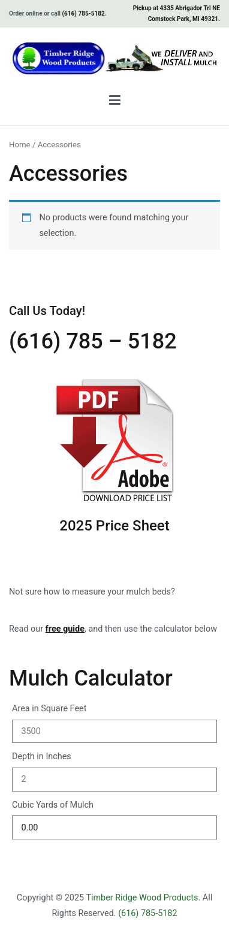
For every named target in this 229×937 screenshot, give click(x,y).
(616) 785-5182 (83, 13)
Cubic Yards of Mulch (53, 805)
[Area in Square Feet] (114, 731)
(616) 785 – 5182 (93, 341)
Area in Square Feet (49, 708)
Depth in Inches (41, 756)
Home (20, 144)
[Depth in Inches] (114, 779)
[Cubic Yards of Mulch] (114, 827)
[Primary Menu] (114, 102)
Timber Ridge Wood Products (142, 898)
